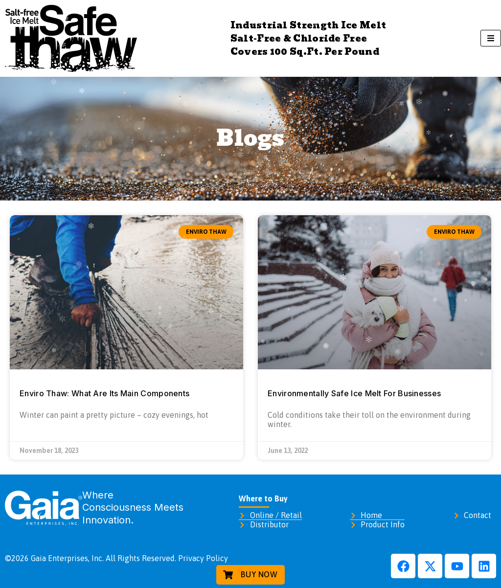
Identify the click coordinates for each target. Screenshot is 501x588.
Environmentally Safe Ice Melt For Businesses (354, 393)
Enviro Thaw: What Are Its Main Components (104, 393)
